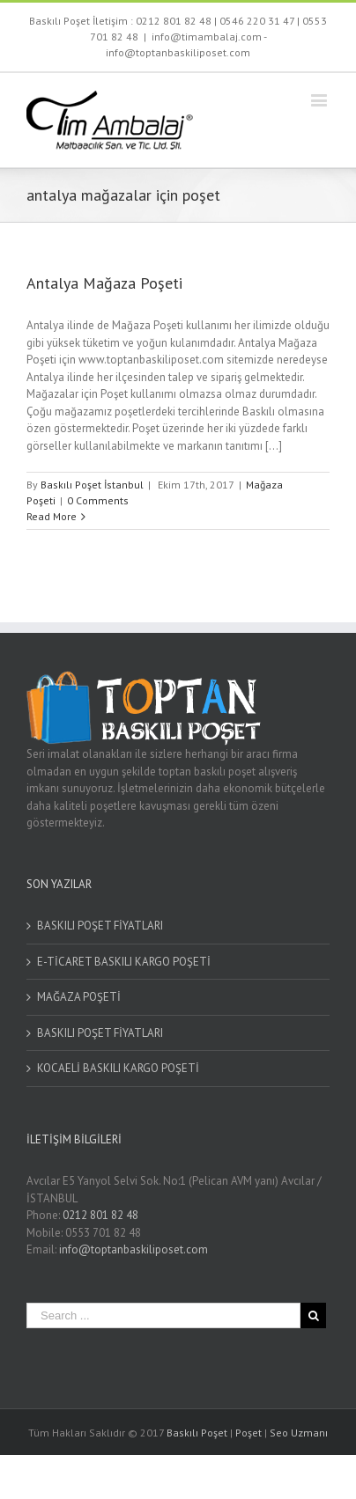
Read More (51, 516)
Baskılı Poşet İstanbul (92, 484)
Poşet (248, 1432)
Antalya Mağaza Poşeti (104, 283)
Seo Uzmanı (299, 1432)
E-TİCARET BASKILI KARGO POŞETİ (124, 961)
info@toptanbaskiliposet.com (133, 1249)
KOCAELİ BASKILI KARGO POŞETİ (118, 1068)
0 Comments (98, 500)
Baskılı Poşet (197, 1432)
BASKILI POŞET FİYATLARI (100, 925)
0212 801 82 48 (173, 20)
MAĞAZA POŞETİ (79, 996)
